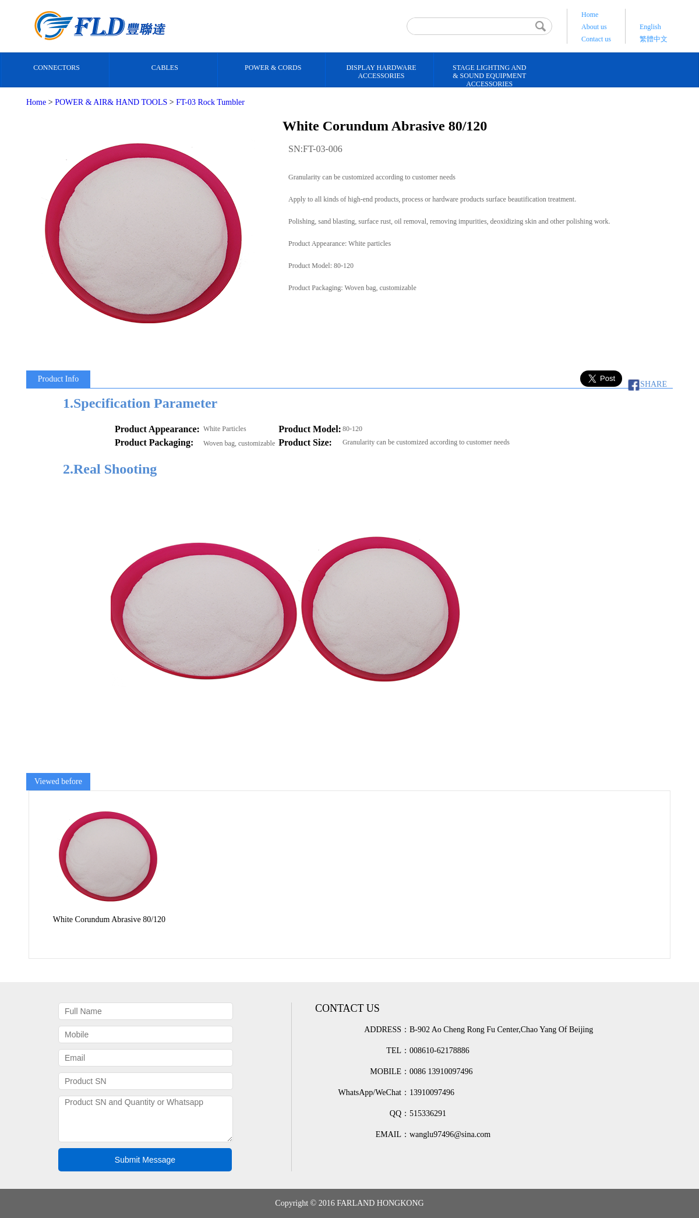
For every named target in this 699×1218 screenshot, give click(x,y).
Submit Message (145, 1159)
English (650, 27)
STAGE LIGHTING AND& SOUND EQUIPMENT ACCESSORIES (489, 75)
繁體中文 (654, 39)
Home (589, 14)
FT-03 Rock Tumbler (210, 102)
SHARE (645, 384)
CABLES (164, 67)
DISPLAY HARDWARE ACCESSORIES (381, 71)
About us (594, 27)
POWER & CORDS (273, 67)
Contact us (596, 39)
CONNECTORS (56, 67)
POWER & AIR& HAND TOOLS (111, 102)
